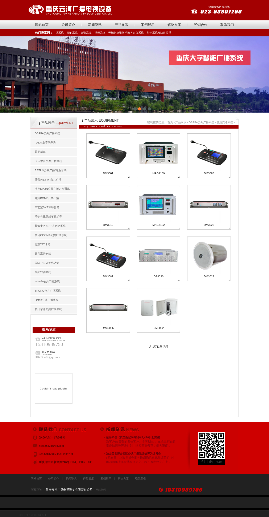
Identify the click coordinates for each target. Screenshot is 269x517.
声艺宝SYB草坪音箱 (47, 207)
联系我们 (227, 25)
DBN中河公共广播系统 (48, 161)
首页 (170, 122)
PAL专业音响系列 (45, 142)
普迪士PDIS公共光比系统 (50, 225)
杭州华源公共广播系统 (48, 309)
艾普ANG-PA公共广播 (48, 179)
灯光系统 (152, 32)
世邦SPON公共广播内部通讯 (52, 188)
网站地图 (101, 489)
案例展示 (147, 25)
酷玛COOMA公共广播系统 (51, 235)
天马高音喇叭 (43, 253)
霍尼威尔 (40, 151)
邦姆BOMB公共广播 (47, 198)
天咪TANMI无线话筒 (47, 262)
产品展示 (121, 25)
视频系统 (99, 32)
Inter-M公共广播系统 (47, 281)
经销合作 (200, 25)
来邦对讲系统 (43, 272)
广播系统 (58, 32)
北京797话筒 (42, 244)
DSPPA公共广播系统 (47, 133)
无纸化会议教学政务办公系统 (126, 32)
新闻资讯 (95, 25)
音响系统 (72, 32)
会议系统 (85, 32)
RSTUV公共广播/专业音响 (51, 170)
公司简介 (68, 25)
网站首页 (42, 25)
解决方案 (174, 25)
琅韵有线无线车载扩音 (48, 216)
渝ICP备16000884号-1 (32, 515)
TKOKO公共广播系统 (48, 290)
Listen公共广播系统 (46, 300)
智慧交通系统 (225, 122)
